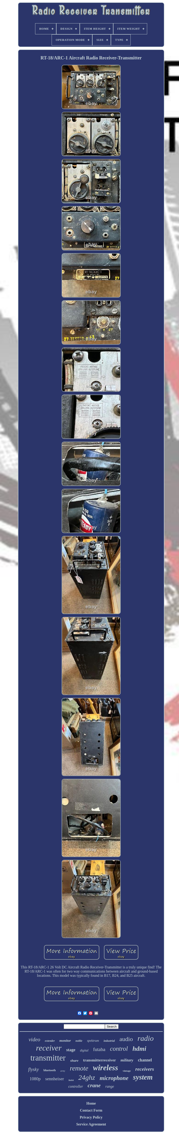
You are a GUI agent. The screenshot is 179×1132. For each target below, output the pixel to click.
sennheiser (54, 1078)
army (62, 1071)
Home (91, 1103)
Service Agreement (91, 1124)
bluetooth (49, 1070)
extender (50, 1040)
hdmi (139, 1048)
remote (79, 1068)
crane (94, 1085)
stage (70, 1050)
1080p (35, 1078)
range (109, 1086)
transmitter (48, 1057)
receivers (144, 1069)
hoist (71, 1080)
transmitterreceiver (99, 1060)
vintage (127, 1070)
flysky (33, 1069)
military (127, 1060)
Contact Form (91, 1110)
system (142, 1077)
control (119, 1048)
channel (145, 1060)
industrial (109, 1040)
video (34, 1039)
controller (75, 1086)
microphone (114, 1078)
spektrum (93, 1040)
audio (126, 1039)
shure (74, 1060)
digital (84, 1050)
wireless (105, 1068)
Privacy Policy (91, 1117)
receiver (49, 1048)
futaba (99, 1049)
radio (146, 1038)
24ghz (86, 1077)
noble (79, 1040)
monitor (65, 1040)
